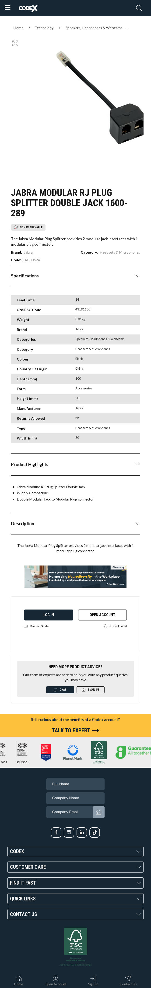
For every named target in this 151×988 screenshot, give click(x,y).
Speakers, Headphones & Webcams (94, 27)
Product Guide (36, 626)
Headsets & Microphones (120, 252)
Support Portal (115, 626)
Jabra (28, 252)
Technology (44, 27)
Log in (48, 615)
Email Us (90, 690)
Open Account (102, 615)
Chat (60, 690)
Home (18, 27)
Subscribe (99, 812)
